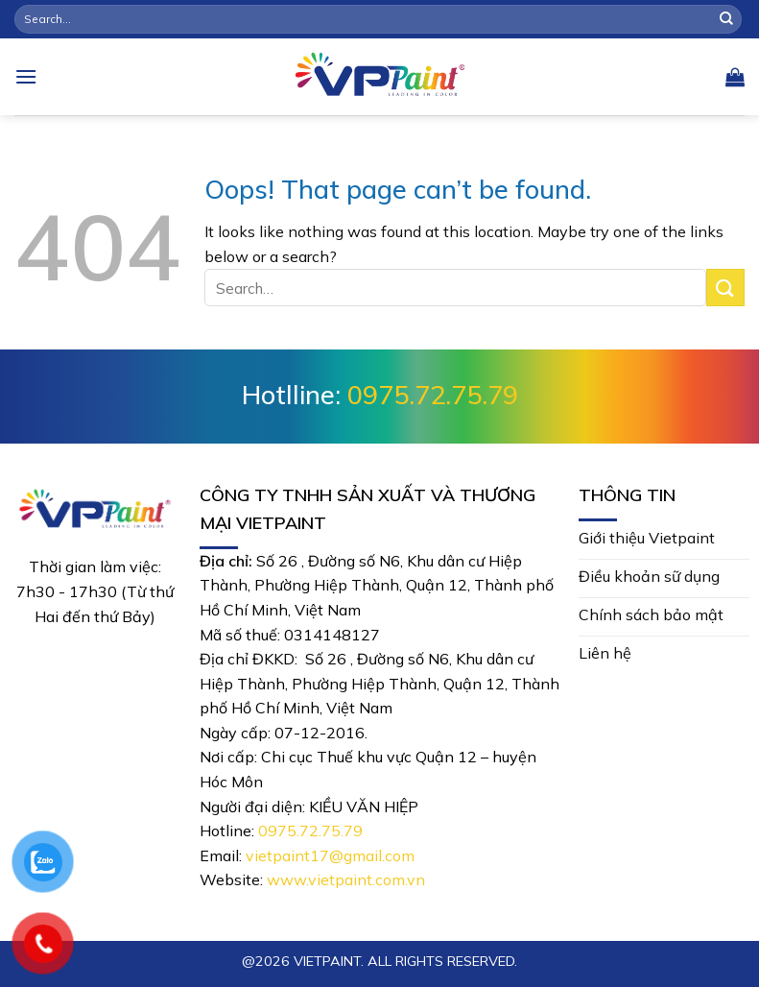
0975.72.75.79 (432, 394)
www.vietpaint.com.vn (346, 879)
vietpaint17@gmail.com (330, 855)
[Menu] (25, 76)
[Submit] (726, 19)
